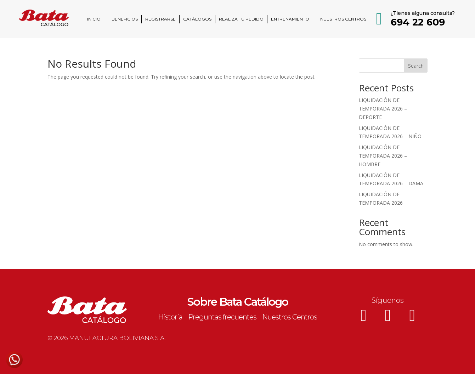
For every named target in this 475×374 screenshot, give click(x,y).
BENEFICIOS (125, 19)
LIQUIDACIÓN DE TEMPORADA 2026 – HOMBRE (383, 156)
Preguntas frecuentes (222, 317)
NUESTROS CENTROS (343, 19)
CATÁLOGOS (197, 19)
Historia (170, 317)
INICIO (94, 19)
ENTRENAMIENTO (290, 19)
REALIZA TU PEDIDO (241, 19)
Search (416, 65)
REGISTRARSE (160, 19)
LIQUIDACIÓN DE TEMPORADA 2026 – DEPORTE (383, 108)
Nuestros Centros (289, 317)
